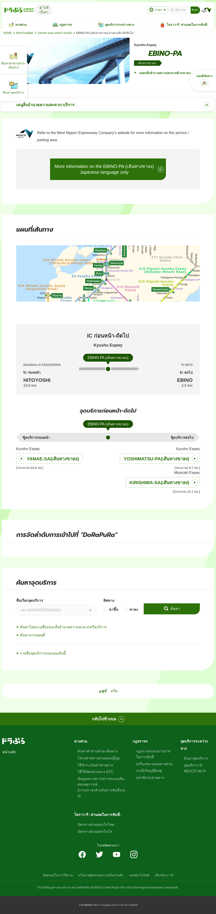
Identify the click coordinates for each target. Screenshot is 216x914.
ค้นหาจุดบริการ (196, 758)
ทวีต (114, 691)
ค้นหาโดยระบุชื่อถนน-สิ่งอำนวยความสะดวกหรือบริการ (63, 627)
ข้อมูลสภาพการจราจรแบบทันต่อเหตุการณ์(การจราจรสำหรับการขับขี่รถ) (101, 784)
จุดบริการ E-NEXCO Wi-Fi (195, 768)
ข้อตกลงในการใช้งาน (58, 875)
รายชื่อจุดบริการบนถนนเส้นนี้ (43, 653)
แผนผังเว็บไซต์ (139, 875)
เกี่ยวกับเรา (162, 875)
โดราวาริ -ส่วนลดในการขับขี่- (97, 815)
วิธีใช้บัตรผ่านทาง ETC (95, 772)
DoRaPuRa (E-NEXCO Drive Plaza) (97, 887)
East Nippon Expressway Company (154, 887)
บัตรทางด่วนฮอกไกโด (94, 831)
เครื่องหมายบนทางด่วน (154, 764)
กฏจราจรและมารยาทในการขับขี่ (153, 754)
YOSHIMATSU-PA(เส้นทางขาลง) (156, 458)
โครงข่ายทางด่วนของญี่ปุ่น (98, 758)
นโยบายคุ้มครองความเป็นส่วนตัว (101, 875)
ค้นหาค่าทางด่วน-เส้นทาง (97, 751)
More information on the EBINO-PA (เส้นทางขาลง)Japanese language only (104, 169)
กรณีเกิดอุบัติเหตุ (149, 771)
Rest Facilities (25, 33)
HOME (7, 33)
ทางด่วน (80, 741)
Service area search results (55, 33)
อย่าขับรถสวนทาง (150, 778)
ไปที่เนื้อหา (43, 10)
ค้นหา (174, 609)
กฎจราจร (140, 741)
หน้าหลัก (9, 752)
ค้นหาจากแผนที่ (32, 635)
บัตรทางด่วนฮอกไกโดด (95, 824)
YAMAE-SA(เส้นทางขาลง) (53, 458)
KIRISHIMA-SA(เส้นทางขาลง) (159, 482)
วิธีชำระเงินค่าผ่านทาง (95, 765)
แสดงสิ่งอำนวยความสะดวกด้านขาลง (164, 73)
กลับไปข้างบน (104, 719)
